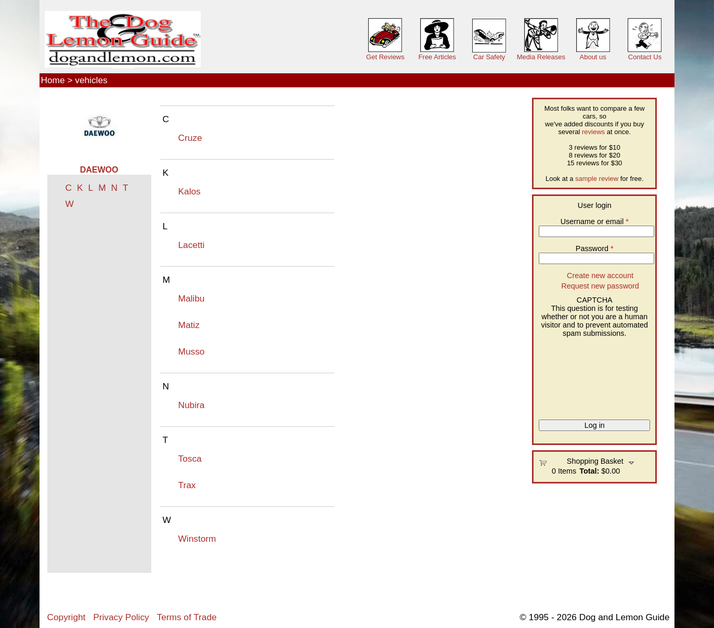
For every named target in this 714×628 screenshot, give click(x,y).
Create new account (600, 275)
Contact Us (644, 57)
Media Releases (541, 57)
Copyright (66, 617)
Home (53, 80)
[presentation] (581, 374)
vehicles (91, 80)
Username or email (595, 221)
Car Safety (489, 57)
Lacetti (191, 245)
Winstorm (197, 538)
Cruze (190, 138)
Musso (191, 351)
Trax (187, 485)
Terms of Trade (187, 617)
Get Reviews (385, 57)
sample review (596, 178)
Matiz (189, 325)
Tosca (190, 458)
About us (593, 57)
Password (595, 248)
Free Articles (437, 57)
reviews (593, 132)
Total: (589, 471)
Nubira (191, 405)
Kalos (189, 191)
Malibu (191, 298)
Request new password (600, 286)
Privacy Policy (121, 617)
